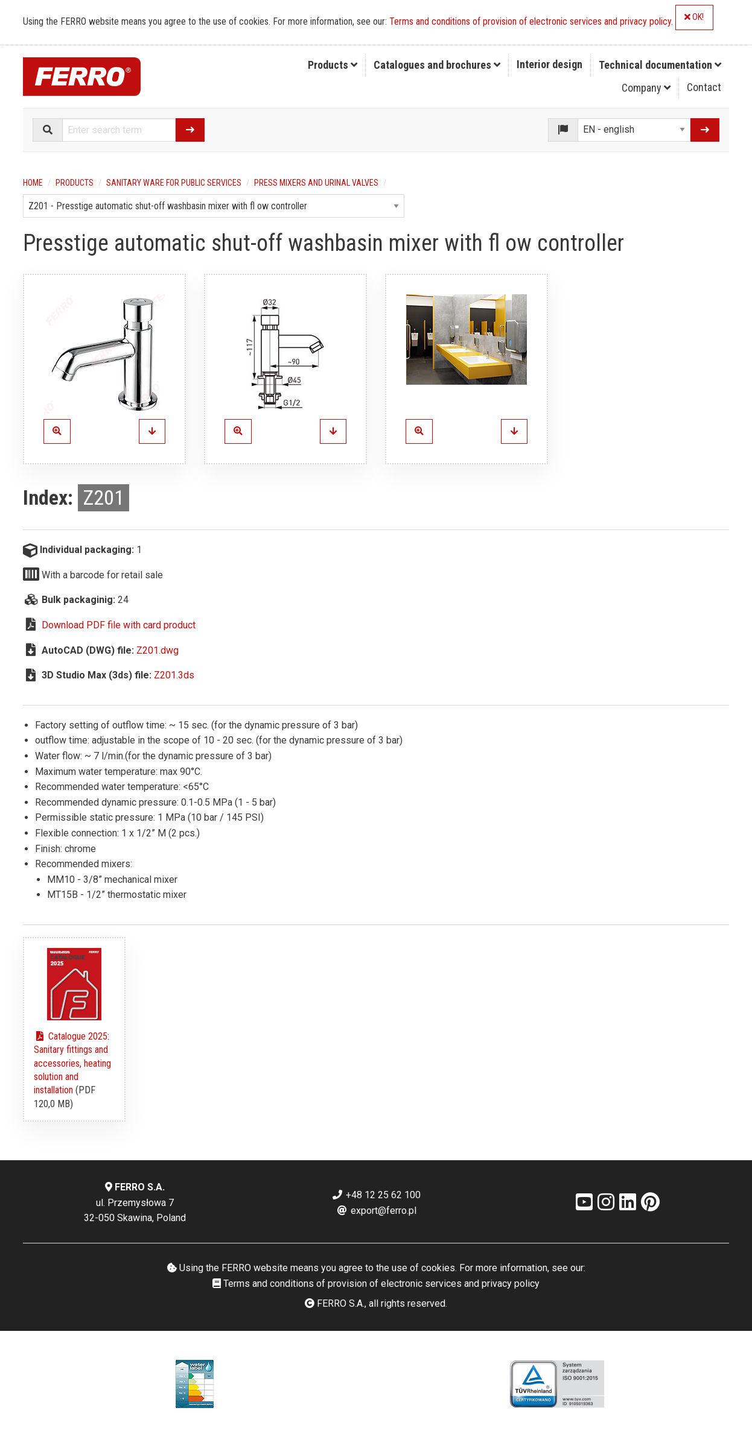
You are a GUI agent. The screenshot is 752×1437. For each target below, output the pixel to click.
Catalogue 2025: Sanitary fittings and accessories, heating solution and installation (72, 1063)
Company (646, 87)
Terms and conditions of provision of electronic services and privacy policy (530, 21)
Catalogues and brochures (437, 64)
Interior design (549, 64)
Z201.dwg (157, 650)
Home (33, 183)
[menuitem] (333, 65)
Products (332, 64)
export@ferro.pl (376, 1210)
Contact (704, 87)
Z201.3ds (174, 675)
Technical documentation (660, 64)
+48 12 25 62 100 (376, 1195)
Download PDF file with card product (119, 625)
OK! (694, 17)
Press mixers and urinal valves (316, 183)
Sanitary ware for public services (173, 183)
